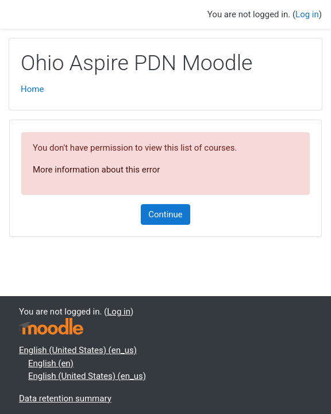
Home (32, 89)
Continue (165, 214)
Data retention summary (65, 398)
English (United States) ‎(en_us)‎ (78, 350)
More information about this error (96, 169)
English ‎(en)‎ (51, 363)
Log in (307, 14)
